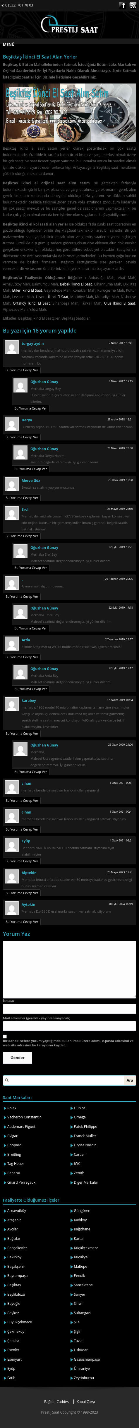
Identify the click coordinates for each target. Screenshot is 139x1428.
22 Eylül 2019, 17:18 (121, 607)
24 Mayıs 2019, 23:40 (120, 509)
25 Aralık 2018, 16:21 (120, 419)
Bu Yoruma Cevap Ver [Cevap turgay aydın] (22, 370)
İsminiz (8, 1001)
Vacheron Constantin (24, 1117)
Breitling (14, 1154)
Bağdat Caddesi (57, 1401)
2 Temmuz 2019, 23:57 (119, 639)
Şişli (77, 1331)
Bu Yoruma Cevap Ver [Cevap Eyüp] (22, 861)
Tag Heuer (15, 1163)
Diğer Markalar (86, 1182)
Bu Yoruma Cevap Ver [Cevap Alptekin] (22, 893)
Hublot (79, 1107)
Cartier (79, 1154)
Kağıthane (82, 1229)
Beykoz (13, 1312)
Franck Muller (85, 1135)
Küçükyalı (82, 1257)
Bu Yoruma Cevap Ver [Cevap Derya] (22, 437)
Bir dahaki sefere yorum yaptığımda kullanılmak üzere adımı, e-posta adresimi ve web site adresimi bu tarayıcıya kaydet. (68, 1042)
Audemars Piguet (21, 1126)
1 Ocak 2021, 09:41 (121, 783)
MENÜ (9, 44)
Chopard (14, 1145)
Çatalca (13, 1340)
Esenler (13, 1349)
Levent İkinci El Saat (52, 296)
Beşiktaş (14, 1284)
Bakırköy (14, 1257)
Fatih (11, 1377)
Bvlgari (12, 1135)
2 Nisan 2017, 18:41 (121, 343)
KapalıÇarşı (86, 1401)
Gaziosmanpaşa (87, 1359)
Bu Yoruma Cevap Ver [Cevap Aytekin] (22, 921)
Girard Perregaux (21, 1182)
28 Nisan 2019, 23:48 (120, 448)
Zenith (79, 1172)
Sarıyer (79, 1294)
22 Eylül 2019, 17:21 (121, 547)
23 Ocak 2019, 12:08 (120, 480)
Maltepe (80, 1266)
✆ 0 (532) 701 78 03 (17, 5)
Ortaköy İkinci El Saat (31, 303)
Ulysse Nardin (85, 1145)
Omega (80, 1117)
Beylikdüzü (16, 1294)
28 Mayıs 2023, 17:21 (120, 872)
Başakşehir (16, 1266)
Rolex (11, 1107)
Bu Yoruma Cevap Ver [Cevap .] (22, 596)
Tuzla (78, 1340)
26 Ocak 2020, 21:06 (120, 744)
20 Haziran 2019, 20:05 (119, 579)
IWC (77, 1163)
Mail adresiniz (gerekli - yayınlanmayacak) (36, 1018)
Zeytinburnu (84, 1377)
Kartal (79, 1238)
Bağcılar (13, 1238)
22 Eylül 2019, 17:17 (121, 668)
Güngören (82, 1210)
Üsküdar (81, 1349)
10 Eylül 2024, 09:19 (121, 904)
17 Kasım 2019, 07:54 (120, 700)
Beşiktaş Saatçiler (75, 318)
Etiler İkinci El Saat (27, 290)
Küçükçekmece (86, 1247)
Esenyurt (14, 1359)
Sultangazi (82, 1312)
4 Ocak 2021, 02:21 (121, 840)
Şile (77, 1322)
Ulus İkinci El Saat (119, 303)
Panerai (13, 1172)
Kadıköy (80, 1219)
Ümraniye (82, 1368)
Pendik (79, 1275)
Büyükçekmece (19, 1322)
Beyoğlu (13, 1303)
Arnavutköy (16, 1210)
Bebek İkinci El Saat (76, 284)
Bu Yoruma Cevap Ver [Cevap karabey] (22, 733)
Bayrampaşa (17, 1275)
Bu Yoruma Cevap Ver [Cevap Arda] (22, 657)
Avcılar (12, 1229)
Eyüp (11, 1368)
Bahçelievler (17, 1247)
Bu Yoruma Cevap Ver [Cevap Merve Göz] (22, 497)
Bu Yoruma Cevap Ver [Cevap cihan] (22, 800)
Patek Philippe (85, 1126)
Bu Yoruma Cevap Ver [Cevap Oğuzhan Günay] (30, 408)
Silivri (78, 1303)
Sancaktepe (83, 1284)
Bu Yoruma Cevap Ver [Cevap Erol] (22, 536)
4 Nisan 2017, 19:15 (121, 381)
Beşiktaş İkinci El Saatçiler (39, 318)
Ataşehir (14, 1219)
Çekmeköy (15, 1331)
